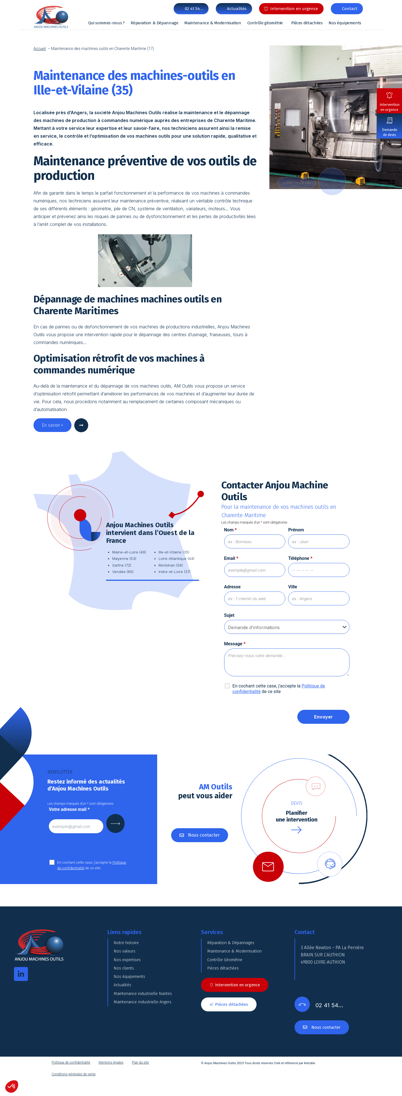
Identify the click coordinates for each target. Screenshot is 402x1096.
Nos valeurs (126, 959)
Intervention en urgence (389, 107)
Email (231, 558)
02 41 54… (194, 8)
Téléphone (300, 558)
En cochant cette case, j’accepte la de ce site (279, 688)
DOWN (333, 181)
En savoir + (52, 425)
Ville (292, 586)
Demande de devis (389, 132)
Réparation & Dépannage (154, 22)
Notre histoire (127, 945)
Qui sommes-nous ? (106, 22)
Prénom (296, 530)
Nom (230, 530)
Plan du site (140, 1078)
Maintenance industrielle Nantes (147, 1029)
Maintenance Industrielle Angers (147, 1043)
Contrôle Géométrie (227, 973)
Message (235, 643)
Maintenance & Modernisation (212, 22)
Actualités (124, 1015)
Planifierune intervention (296, 816)
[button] (11, 1086)
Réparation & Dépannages (233, 945)
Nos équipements (345, 22)
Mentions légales (111, 1078)
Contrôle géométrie (265, 22)
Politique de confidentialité (71, 1078)
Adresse (232, 586)
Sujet (229, 615)
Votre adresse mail (69, 809)
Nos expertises (128, 973)
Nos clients (125, 987)
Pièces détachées (306, 22)
